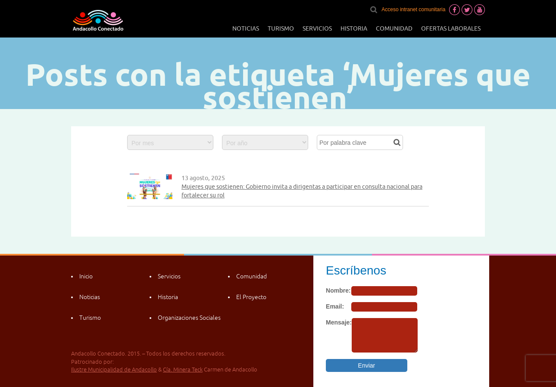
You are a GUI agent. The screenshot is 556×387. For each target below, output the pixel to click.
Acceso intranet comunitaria (413, 9)
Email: (335, 306)
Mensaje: (339, 322)
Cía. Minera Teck (183, 369)
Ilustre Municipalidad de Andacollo (114, 369)
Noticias (245, 28)
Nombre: (338, 290)
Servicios (317, 28)
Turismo (281, 28)
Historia (353, 28)
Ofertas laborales (451, 28)
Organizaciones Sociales (189, 317)
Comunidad (394, 28)
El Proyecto (251, 296)
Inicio (86, 276)
